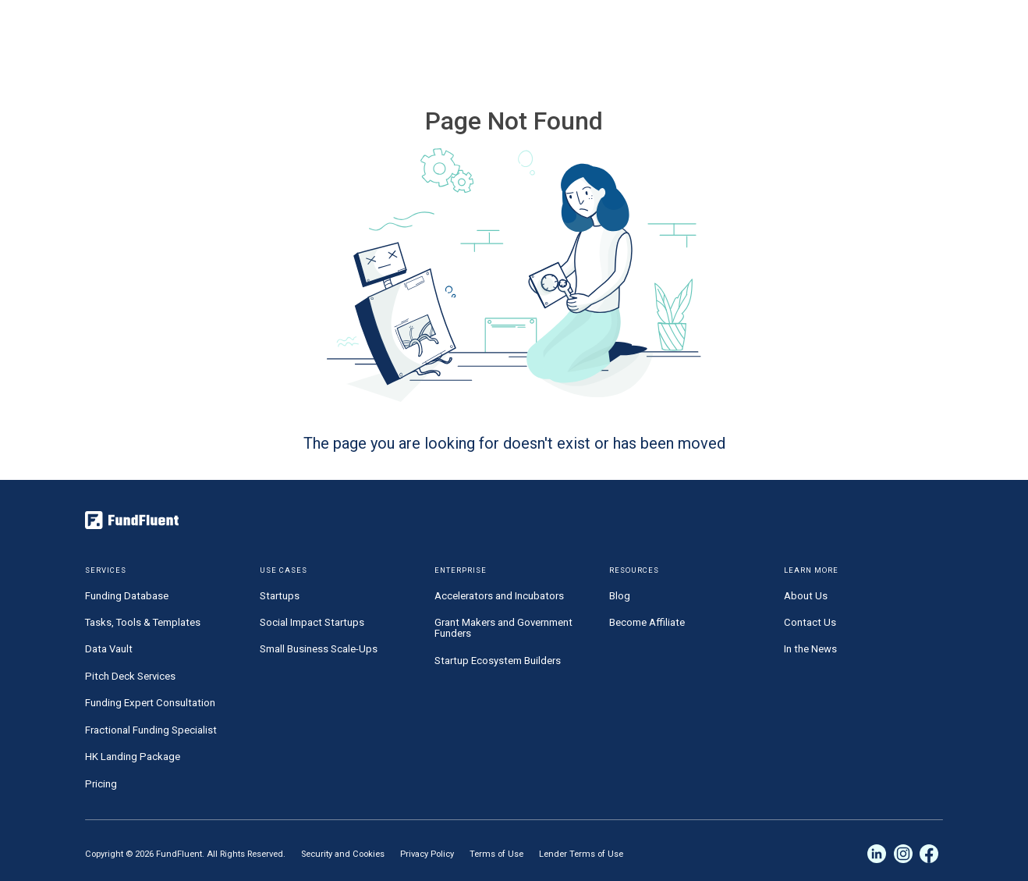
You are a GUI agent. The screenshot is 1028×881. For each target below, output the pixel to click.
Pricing (101, 784)
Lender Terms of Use (581, 854)
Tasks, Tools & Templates (142, 622)
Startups (280, 596)
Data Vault (109, 649)
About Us (806, 596)
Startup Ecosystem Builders (497, 660)
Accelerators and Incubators (499, 596)
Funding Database (126, 596)
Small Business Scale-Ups (319, 649)
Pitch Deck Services (130, 676)
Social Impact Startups (312, 622)
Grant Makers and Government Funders (503, 627)
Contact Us (810, 622)
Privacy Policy (427, 854)
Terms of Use (496, 854)
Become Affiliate (647, 622)
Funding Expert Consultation (150, 703)
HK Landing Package (132, 756)
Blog (619, 596)
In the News (810, 649)
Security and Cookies (343, 854)
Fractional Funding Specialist (151, 730)
